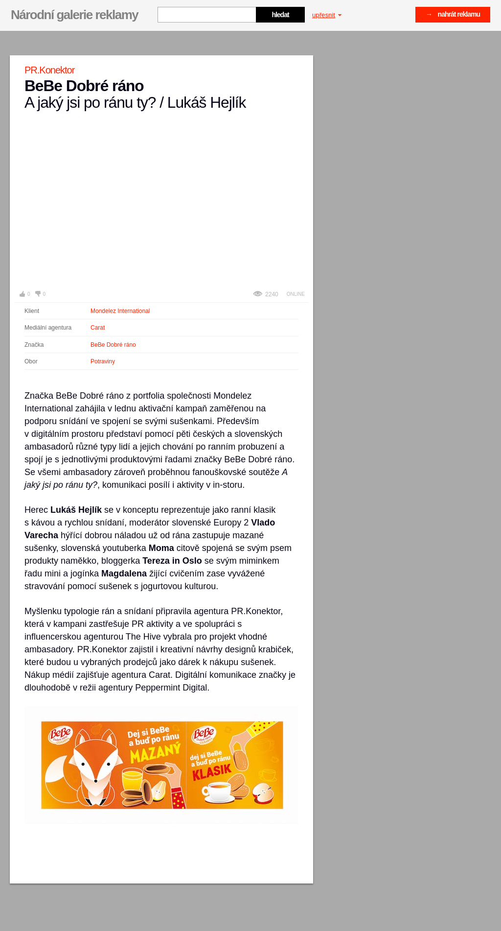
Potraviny (103, 361)
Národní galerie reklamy (74, 14)
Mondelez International (120, 311)
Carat (98, 327)
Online (296, 294)
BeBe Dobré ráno (113, 344)
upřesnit (327, 15)
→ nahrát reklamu (453, 14)
